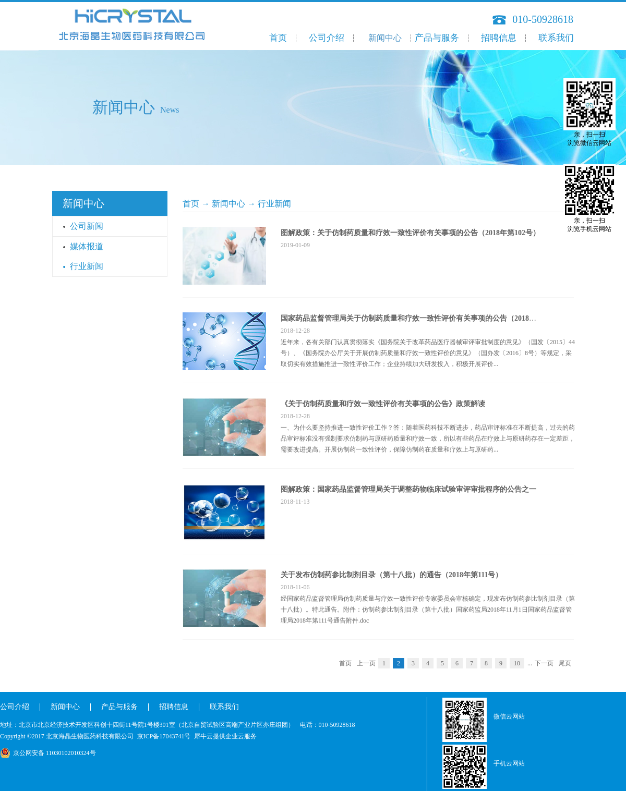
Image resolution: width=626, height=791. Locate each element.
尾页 (565, 663)
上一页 (366, 663)
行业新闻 (274, 203)
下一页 (544, 663)
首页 (278, 38)
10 (517, 663)
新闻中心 (228, 203)
